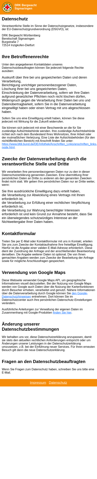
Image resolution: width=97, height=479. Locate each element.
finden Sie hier (62, 312)
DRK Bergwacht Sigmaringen (26, 7)
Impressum (38, 382)
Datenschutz (58, 382)
